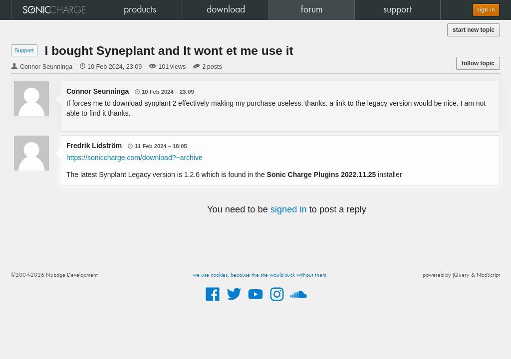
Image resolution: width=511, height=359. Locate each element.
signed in (288, 209)
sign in (486, 9)
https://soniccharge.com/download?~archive (134, 158)
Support (24, 50)
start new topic (474, 29)
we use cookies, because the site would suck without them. (260, 275)
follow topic (478, 63)
